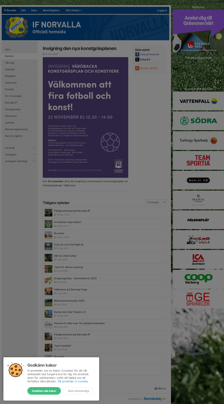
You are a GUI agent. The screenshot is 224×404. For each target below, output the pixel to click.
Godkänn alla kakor (44, 391)
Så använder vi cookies (73, 381)
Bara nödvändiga (78, 391)
